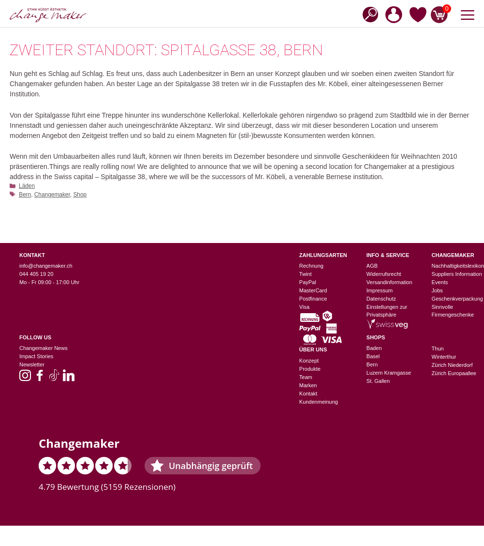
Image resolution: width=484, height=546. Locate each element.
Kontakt (308, 393)
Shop (80, 194)
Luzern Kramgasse (389, 373)
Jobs (437, 290)
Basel (373, 356)
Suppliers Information (457, 274)
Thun (438, 348)
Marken (308, 385)
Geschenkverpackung (457, 299)
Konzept (309, 361)
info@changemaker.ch (46, 266)
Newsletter (31, 364)
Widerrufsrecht (384, 274)
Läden (27, 185)
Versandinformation (389, 282)
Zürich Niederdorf (452, 365)
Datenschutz (381, 299)
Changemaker (52, 194)
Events (440, 282)
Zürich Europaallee (454, 373)
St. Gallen (378, 381)
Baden (374, 348)
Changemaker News (43, 348)
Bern (25, 194)
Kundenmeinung (318, 402)
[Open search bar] (367, 13)
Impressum (380, 290)
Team (305, 377)
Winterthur (444, 357)
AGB (372, 266)
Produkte (310, 369)
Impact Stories (36, 356)
